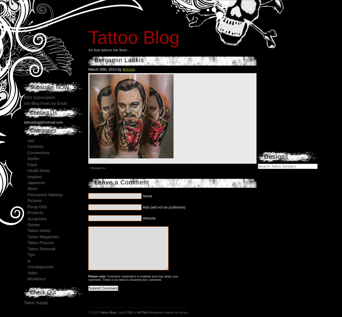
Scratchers (37, 219)
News (32, 188)
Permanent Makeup (45, 195)
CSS (129, 312)
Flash (32, 165)
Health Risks (38, 170)
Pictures (34, 200)
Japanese (36, 183)
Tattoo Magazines (43, 237)
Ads (30, 140)
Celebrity (35, 146)
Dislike (33, 158)
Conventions (38, 153)
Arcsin (183, 312)
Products (35, 212)
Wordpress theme (161, 312)
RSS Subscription (39, 97)
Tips (31, 255)
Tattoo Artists (38, 230)
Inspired (34, 177)
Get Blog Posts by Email (45, 103)
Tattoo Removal (41, 249)
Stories (33, 225)
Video (32, 273)
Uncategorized (40, 267)
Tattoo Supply (36, 302)
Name (147, 196)
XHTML (142, 312)
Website (149, 218)
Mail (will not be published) (164, 207)
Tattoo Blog (133, 37)
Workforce (36, 279)
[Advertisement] (300, 116)
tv (29, 261)
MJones (129, 69)
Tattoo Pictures (40, 242)
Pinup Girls (37, 207)
